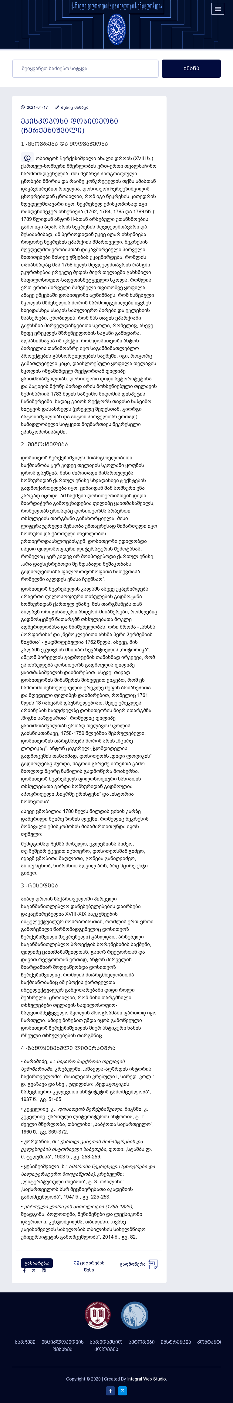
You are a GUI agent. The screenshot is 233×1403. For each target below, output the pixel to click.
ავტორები (142, 1342)
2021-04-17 (34, 107)
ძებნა (191, 68)
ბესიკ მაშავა (72, 107)
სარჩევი (25, 1342)
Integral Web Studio (146, 1379)
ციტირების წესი (89, 1266)
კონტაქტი (210, 1342)
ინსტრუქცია (176, 1342)
